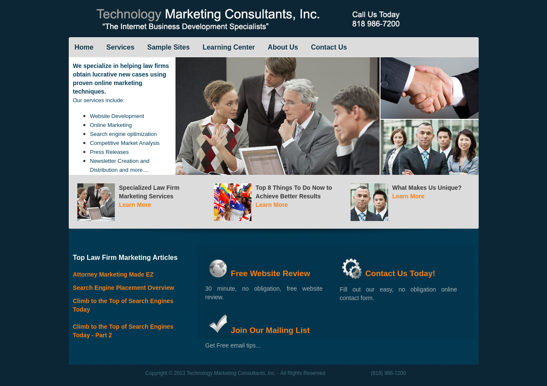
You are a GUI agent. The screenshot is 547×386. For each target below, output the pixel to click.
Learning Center (228, 47)
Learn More (135, 204)
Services (120, 47)
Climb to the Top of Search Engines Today (123, 302)
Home (84, 47)
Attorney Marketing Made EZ (113, 274)
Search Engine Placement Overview (123, 287)
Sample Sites (168, 47)
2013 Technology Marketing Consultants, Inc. (226, 373)
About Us (283, 47)
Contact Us (329, 47)
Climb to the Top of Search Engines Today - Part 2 (123, 327)
